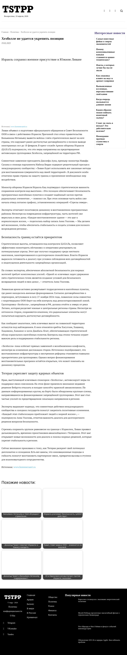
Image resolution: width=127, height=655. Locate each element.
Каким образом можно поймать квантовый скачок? (105, 110)
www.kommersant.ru (19, 126)
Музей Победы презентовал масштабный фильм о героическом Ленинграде (97, 614)
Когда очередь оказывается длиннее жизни (103, 100)
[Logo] (21, 9)
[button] (121, 11)
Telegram (11, 623)
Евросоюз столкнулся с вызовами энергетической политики (100, 599)
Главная (4, 32)
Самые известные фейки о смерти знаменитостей (104, 41)
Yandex (11, 634)
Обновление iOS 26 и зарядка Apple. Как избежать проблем (100, 640)
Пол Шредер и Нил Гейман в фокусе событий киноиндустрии (95, 627)
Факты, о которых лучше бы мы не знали (104, 66)
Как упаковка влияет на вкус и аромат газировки (104, 77)
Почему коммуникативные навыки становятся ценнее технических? (105, 54)
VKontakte (12, 629)
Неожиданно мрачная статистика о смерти (105, 133)
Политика (14, 32)
